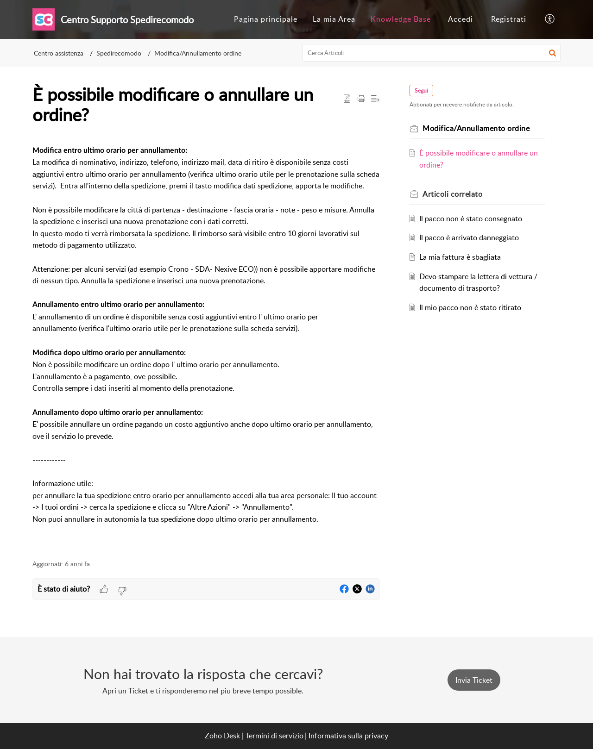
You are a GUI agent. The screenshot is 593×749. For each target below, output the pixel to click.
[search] (432, 53)
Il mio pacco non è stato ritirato (470, 307)
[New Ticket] (474, 680)
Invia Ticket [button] (473, 680)
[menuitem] (266, 19)
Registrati (508, 19)
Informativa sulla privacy (348, 735)
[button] (550, 19)
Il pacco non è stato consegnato (470, 218)
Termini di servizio (274, 735)
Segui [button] (421, 90)
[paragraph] (206, 346)
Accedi (460, 19)
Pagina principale (265, 19)
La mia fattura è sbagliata (460, 257)
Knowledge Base (401, 19)
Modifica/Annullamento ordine (197, 53)
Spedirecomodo (118, 53)
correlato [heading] (452, 194)
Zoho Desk (222, 735)
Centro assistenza (58, 53)
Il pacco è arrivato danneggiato (469, 237)
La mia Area (334, 19)
